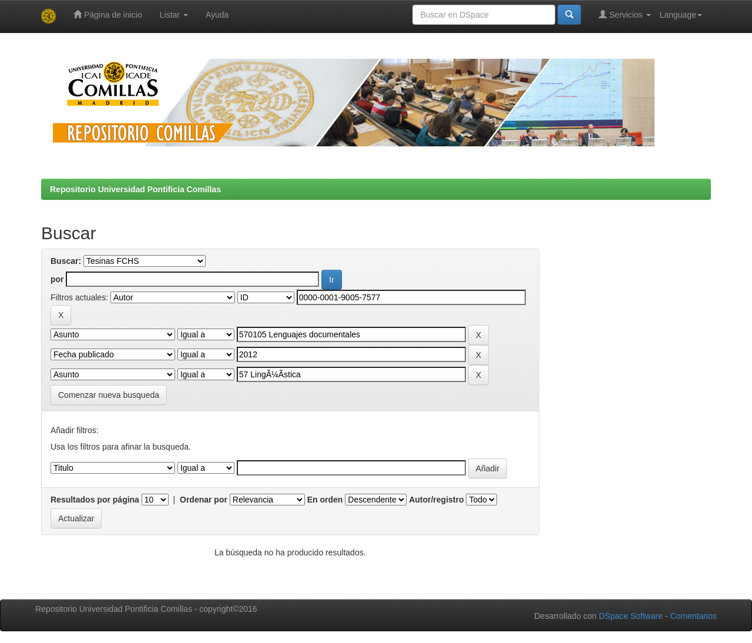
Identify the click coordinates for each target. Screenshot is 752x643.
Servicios (625, 14)
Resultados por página (95, 499)
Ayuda (217, 14)
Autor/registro (436, 499)
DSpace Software (631, 616)
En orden (325, 499)
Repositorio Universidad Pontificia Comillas (135, 189)
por (57, 279)
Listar (174, 14)
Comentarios (693, 616)
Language (681, 14)
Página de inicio (107, 14)
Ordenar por (203, 499)
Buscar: (66, 261)
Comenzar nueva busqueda (108, 395)
